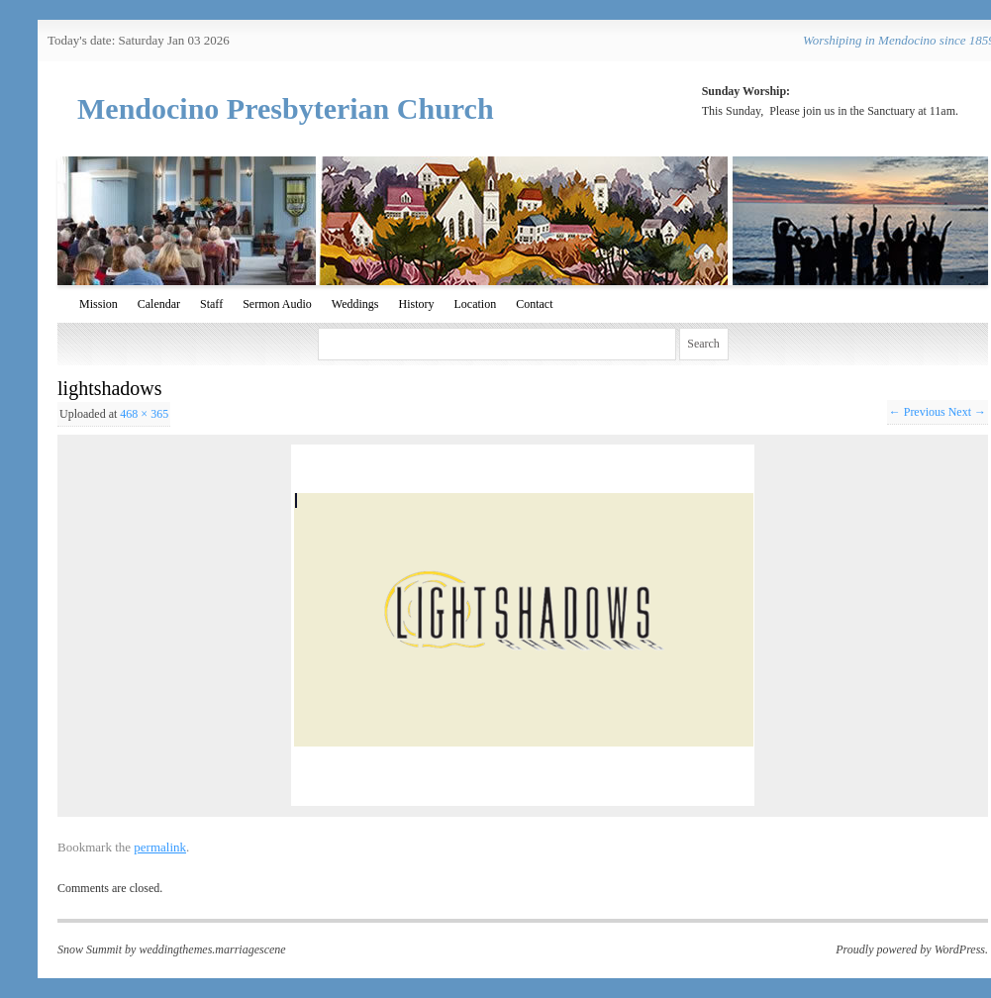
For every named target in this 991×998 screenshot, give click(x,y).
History (417, 304)
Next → (967, 412)
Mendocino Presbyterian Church (285, 108)
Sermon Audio (277, 304)
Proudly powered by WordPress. (912, 949)
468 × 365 (144, 414)
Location (475, 304)
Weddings (355, 304)
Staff (211, 304)
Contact (534, 304)
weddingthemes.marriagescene (212, 949)
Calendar (159, 304)
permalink (160, 847)
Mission (98, 304)
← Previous (917, 412)
